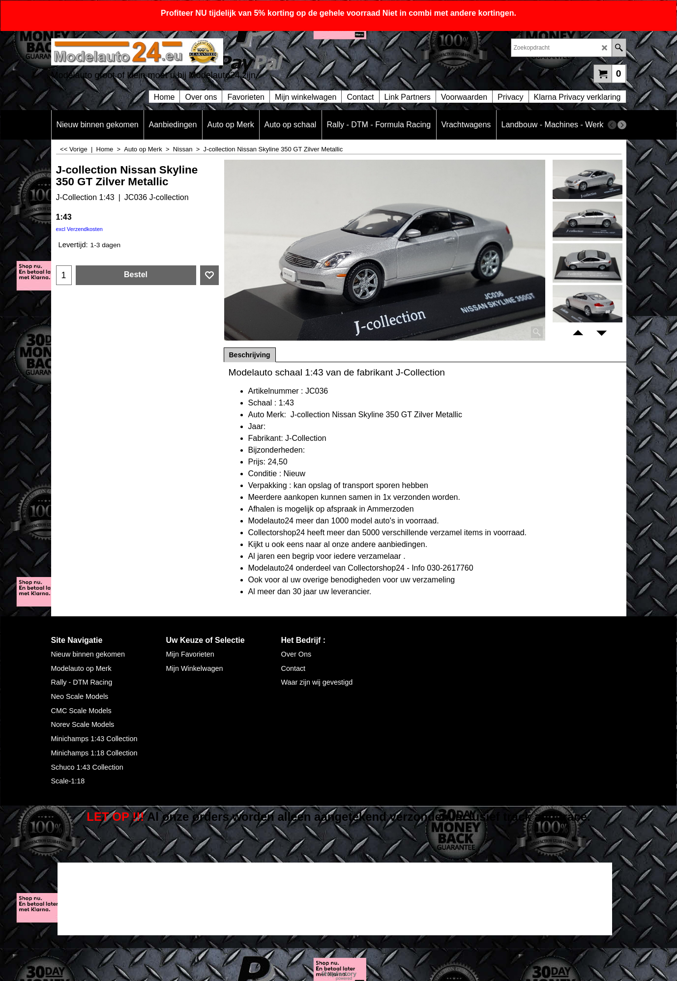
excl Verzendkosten (79, 229)
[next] (622, 124)
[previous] (612, 124)
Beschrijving (249, 355)
